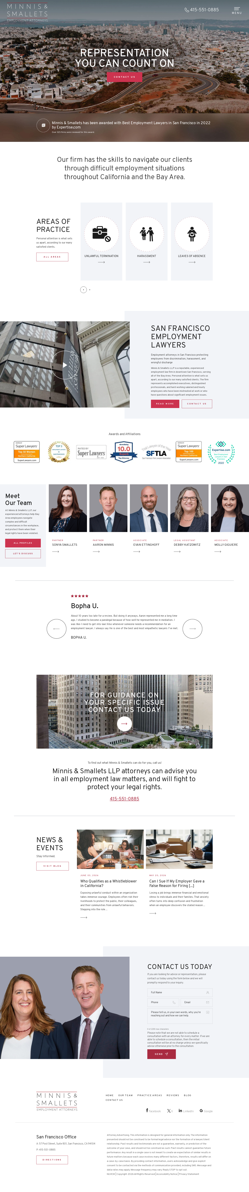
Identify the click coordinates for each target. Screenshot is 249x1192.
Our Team (125, 1095)
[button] (83, 289)
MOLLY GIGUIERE (226, 545)
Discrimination (101, 242)
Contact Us (124, 723)
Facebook (155, 1111)
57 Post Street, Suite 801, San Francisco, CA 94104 (67, 1144)
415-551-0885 (204, 10)
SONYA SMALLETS (64, 545)
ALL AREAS (52, 257)
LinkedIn (188, 1111)
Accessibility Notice (166, 1174)
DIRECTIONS (52, 1160)
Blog (187, 1095)
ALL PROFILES (23, 543)
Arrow (55, 552)
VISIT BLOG (52, 866)
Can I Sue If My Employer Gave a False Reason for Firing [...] (177, 883)
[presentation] (56, 629)
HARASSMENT (191, 256)
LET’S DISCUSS (23, 553)
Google (208, 1111)
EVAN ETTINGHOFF (146, 545)
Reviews (173, 1095)
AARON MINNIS (103, 545)
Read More (165, 403)
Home (110, 1095)
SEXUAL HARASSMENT (192, 242)
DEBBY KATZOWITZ (187, 545)
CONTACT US (124, 77)
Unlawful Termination (147, 242)
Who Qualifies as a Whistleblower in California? (108, 883)
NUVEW (111, 1174)
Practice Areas (149, 1095)
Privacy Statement (189, 1174)
